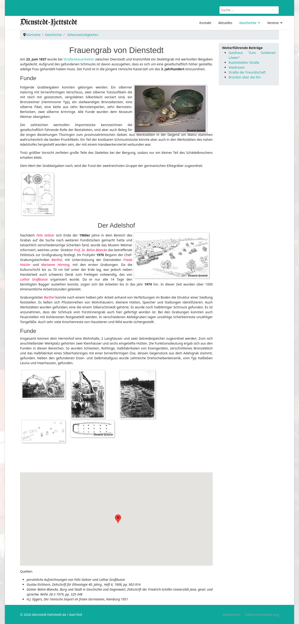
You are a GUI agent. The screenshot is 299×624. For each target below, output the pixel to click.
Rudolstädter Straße (244, 62)
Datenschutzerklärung (262, 614)
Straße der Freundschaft (247, 72)
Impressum (231, 614)
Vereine (273, 23)
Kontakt (205, 23)
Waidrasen (237, 67)
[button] (118, 519)
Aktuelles (225, 23)
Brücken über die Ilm (245, 77)
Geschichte (248, 23)
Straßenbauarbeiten (78, 59)
